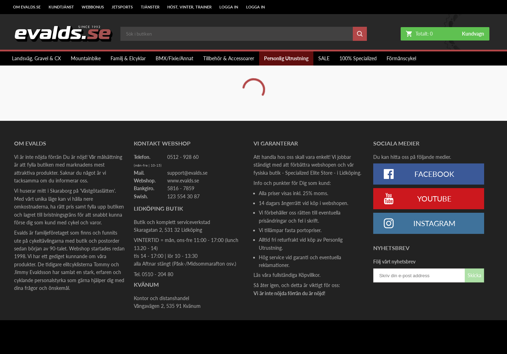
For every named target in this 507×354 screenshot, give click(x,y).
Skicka (474, 275)
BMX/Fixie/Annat (174, 58)
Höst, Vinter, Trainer (189, 7)
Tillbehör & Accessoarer (228, 58)
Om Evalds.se (26, 7)
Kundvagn (473, 33)
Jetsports (122, 7)
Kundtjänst (61, 7)
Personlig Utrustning (286, 58)
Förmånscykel (401, 58)
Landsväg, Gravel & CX (36, 58)
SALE (324, 58)
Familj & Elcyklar (128, 58)
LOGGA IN (228, 7)
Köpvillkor (309, 275)
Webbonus (93, 7)
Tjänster (150, 7)
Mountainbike (86, 58)
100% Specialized (358, 58)
